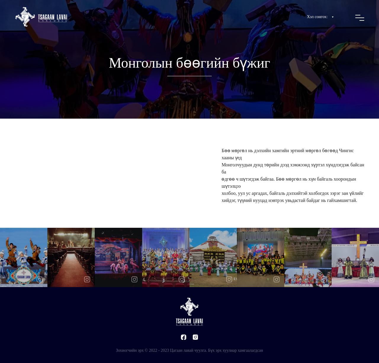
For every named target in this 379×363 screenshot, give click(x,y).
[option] (23, 257)
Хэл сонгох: (321, 17)
